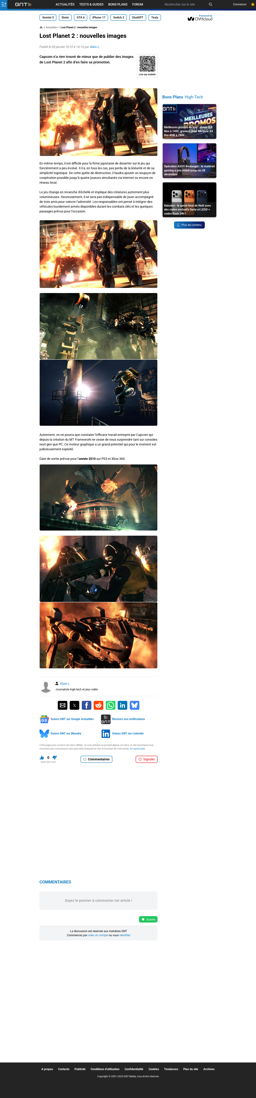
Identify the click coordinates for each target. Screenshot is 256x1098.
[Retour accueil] (23, 4)
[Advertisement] (98, 82)
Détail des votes (48, 762)
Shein (65, 17)
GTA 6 (81, 17)
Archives (209, 1069)
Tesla (154, 17)
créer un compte (98, 935)
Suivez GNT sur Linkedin (128, 733)
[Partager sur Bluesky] (134, 705)
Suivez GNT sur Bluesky (66, 733)
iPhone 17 (98, 17)
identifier (124, 935)
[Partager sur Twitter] (74, 705)
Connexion (239, 4)
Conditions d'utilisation (105, 1069)
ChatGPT (137, 17)
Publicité (80, 1069)
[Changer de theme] (253, 4)
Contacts (63, 1069)
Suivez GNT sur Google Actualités (72, 719)
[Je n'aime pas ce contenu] (54, 757)
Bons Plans (117, 4)
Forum (137, 4)
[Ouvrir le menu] (3, 4)
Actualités (65, 4)
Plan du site (190, 1069)
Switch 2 (118, 17)
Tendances (171, 1069)
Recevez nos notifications (128, 719)
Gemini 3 (48, 17)
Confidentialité (134, 1069)
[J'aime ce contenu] (41, 757)
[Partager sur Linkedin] (122, 705)
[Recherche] (211, 4)
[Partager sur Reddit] (98, 705)
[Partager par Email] (62, 705)
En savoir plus (137, 748)
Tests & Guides (91, 4)
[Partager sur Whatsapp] (110, 705)
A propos (47, 1069)
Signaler (146, 759)
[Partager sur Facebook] (86, 705)
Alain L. (65, 683)
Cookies (154, 1069)
